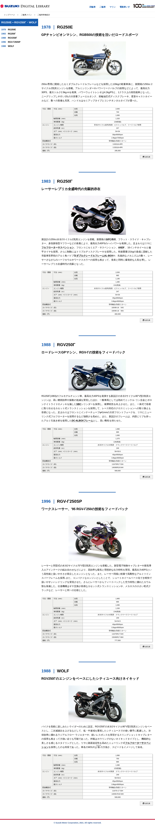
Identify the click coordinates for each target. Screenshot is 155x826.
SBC (78, 404)
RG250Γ (8, 34)
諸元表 (146, 157)
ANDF (121, 247)
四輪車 (92, 7)
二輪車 (102, 7)
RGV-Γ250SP (10, 42)
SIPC (108, 239)
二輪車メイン (26, 15)
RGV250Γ (9, 38)
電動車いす (125, 7)
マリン (113, 7)
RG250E (8, 29)
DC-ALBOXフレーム (82, 420)
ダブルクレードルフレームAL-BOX (94, 255)
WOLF (7, 46)
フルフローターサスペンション (57, 247)
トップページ (9, 15)
